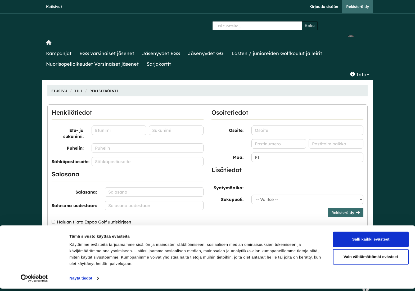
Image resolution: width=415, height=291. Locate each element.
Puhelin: (75, 148)
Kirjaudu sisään (323, 6)
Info (359, 74)
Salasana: (86, 192)
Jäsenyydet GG (206, 53)
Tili (78, 91)
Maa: (238, 157)
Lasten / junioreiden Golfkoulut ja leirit (277, 53)
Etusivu (59, 91)
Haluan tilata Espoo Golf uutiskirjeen (94, 222)
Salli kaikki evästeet (371, 241)
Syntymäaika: (228, 187)
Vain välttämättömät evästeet (371, 259)
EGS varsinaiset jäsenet (106, 53)
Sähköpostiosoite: (70, 161)
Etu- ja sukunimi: (73, 133)
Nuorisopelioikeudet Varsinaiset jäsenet (92, 64)
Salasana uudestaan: (74, 205)
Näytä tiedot (80, 280)
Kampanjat (58, 53)
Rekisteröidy (357, 6)
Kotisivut (54, 6)
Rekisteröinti (103, 91)
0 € (338, 25)
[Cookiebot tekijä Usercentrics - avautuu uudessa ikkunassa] (34, 281)
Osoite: (236, 130)
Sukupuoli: (232, 199)
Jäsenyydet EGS (161, 53)
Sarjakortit (159, 64)
